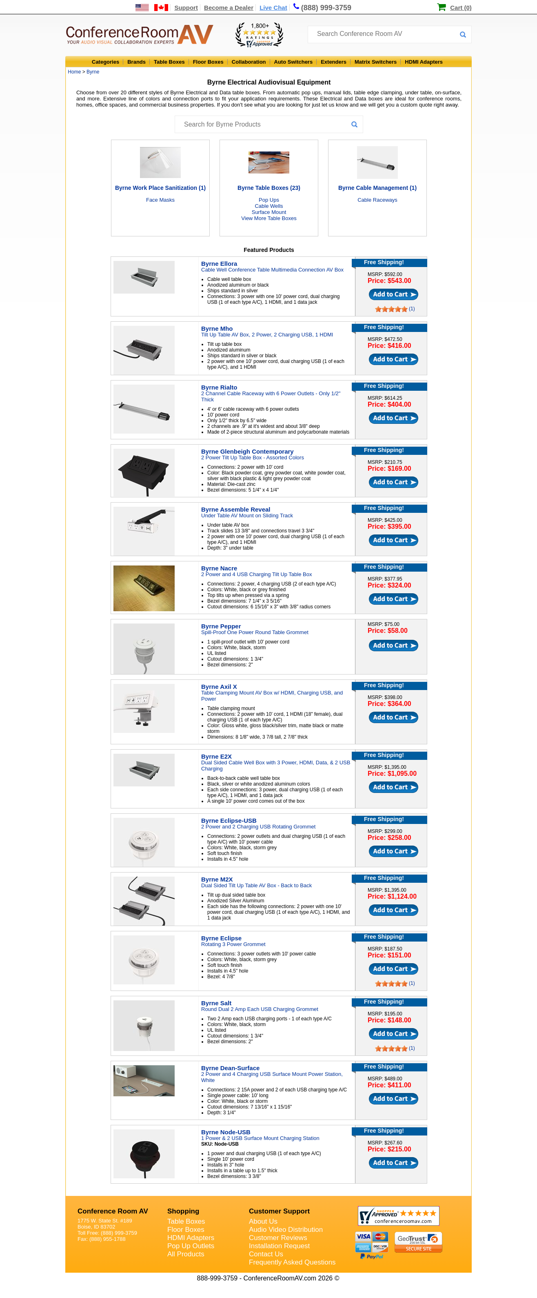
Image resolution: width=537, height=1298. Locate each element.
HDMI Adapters (424, 62)
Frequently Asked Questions (292, 1262)
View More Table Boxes (268, 218)
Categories (105, 62)
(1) (412, 309)
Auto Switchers (293, 62)
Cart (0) (461, 7)
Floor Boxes (208, 62)
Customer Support (279, 1211)
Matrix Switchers (376, 62)
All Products (185, 1254)
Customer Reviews (278, 1238)
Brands (136, 62)
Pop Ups (269, 200)
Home (74, 72)
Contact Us (266, 1254)
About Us (263, 1221)
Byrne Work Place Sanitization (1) (160, 188)
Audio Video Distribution (286, 1229)
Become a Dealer (228, 7)
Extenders (333, 62)
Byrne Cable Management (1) (377, 188)
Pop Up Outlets (190, 1246)
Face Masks (160, 200)
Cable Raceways (377, 200)
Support (186, 7)
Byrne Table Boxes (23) (268, 188)
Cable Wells (269, 206)
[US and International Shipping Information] (152, 7)
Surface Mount (269, 212)
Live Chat (273, 7)
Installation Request (279, 1246)
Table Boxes (169, 62)
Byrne (93, 72)
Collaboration (249, 62)
